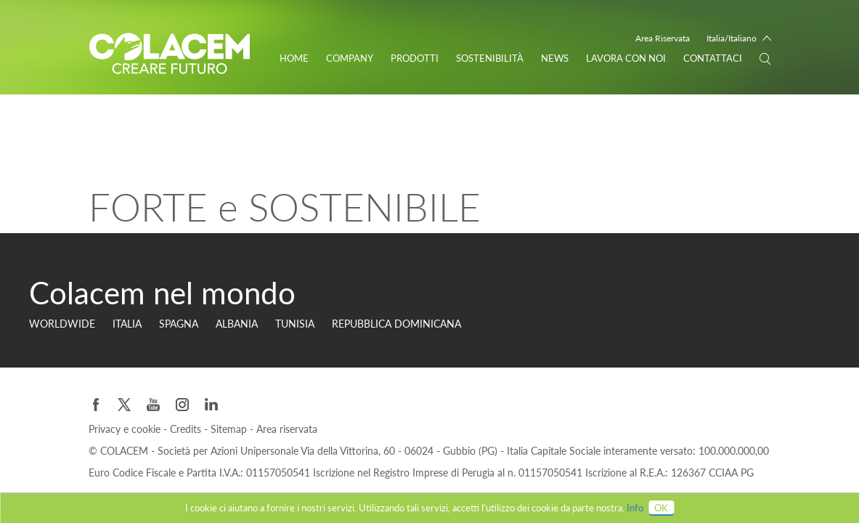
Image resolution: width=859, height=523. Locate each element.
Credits (187, 429)
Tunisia (294, 323)
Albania (237, 323)
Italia (127, 323)
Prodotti (415, 58)
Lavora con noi (626, 58)
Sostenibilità (490, 58)
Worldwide (62, 323)
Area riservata (286, 429)
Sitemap (230, 429)
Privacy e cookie (126, 429)
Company (349, 58)
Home (294, 58)
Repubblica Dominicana (396, 323)
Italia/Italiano (732, 38)
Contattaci (712, 58)
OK (661, 508)
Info (635, 508)
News (555, 58)
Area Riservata (662, 38)
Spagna (178, 323)
